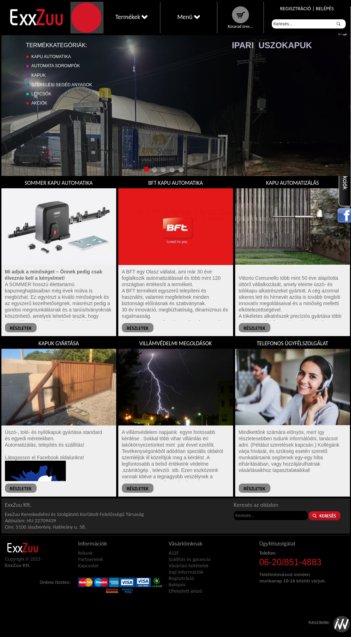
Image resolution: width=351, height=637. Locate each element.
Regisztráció (295, 8)
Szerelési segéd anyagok (61, 84)
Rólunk (85, 553)
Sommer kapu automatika (59, 182)
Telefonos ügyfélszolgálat (292, 343)
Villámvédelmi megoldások (175, 343)
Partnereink (90, 559)
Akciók (39, 103)
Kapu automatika (51, 56)
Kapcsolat (88, 565)
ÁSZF (174, 553)
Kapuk (38, 75)
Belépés (325, 8)
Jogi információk (186, 572)
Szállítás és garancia (190, 559)
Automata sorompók (55, 65)
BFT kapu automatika (175, 182)
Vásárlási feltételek (189, 565)
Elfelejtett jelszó (185, 591)
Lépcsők (41, 94)
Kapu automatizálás (292, 182)
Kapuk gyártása (58, 343)
